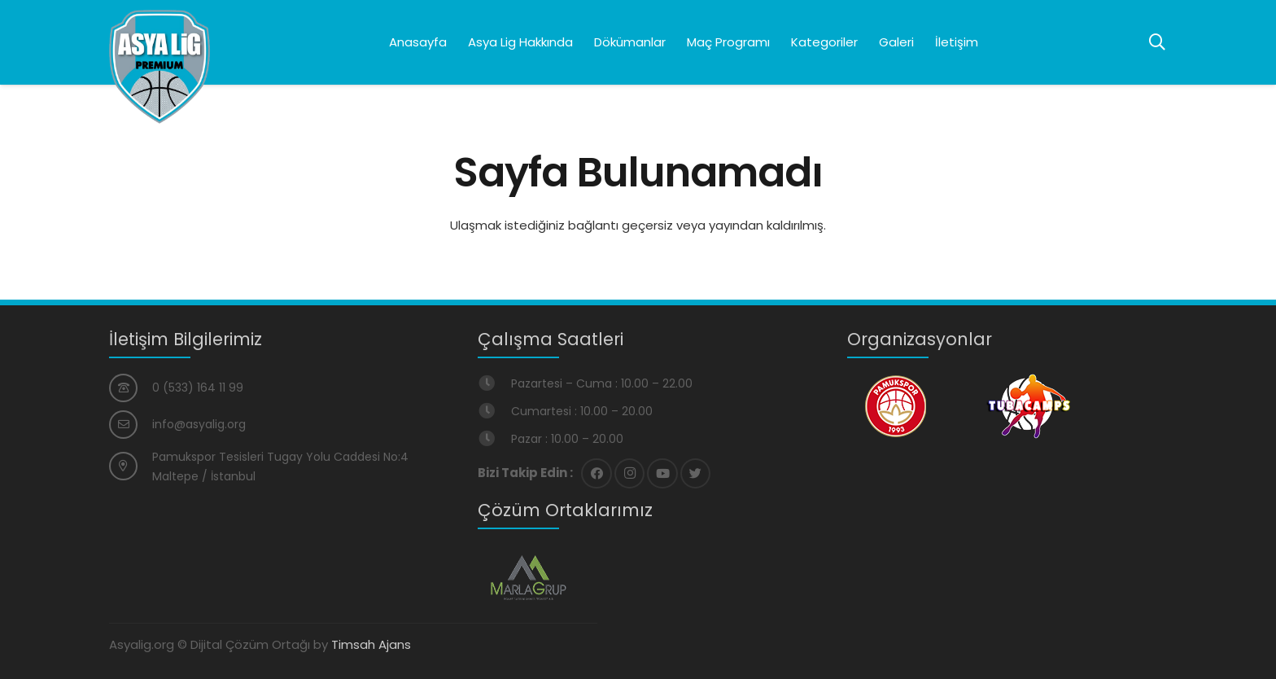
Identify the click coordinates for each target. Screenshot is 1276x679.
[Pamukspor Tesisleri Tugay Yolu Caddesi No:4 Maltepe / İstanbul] (130, 466)
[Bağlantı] (159, 67)
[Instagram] (629, 473)
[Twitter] (695, 473)
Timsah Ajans (371, 644)
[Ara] (1157, 42)
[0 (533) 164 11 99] (130, 388)
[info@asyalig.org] (130, 424)
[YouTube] (662, 473)
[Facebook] (596, 473)
